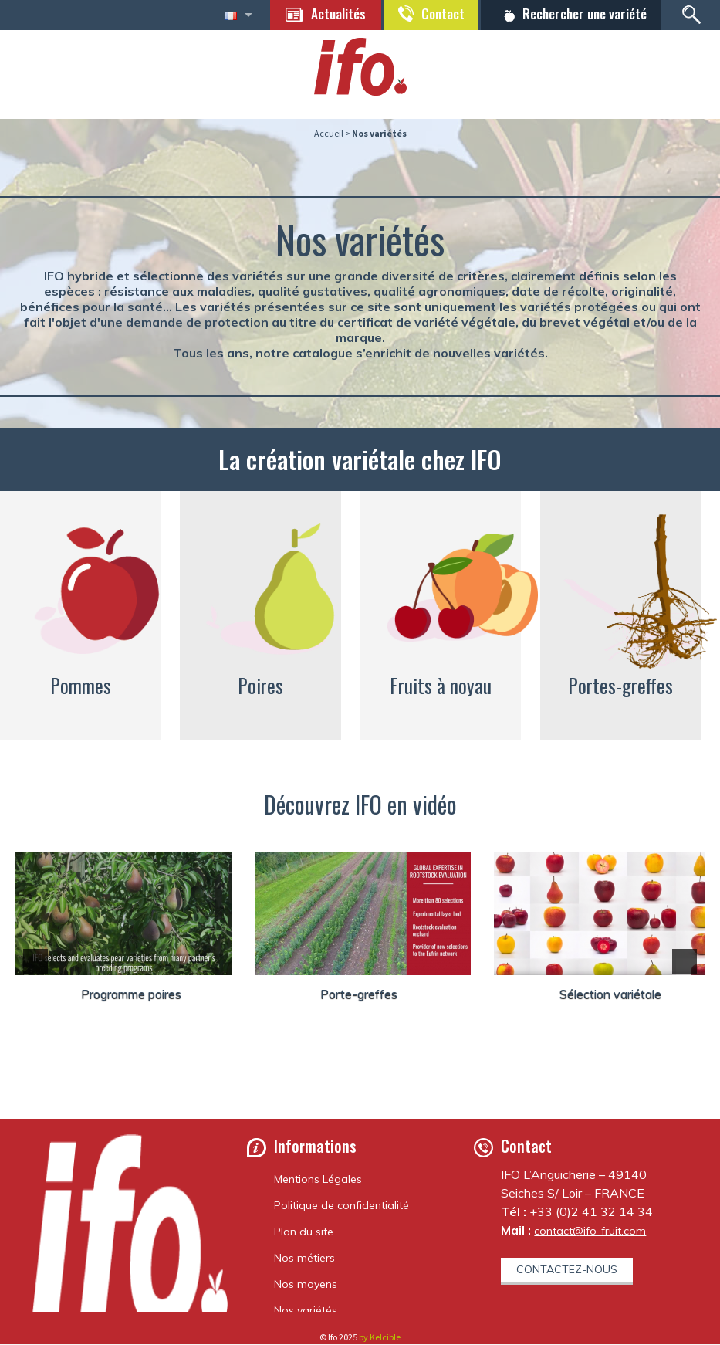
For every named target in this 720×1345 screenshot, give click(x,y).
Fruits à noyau (441, 686)
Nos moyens (305, 1285)
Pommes (80, 686)
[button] (35, 962)
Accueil (328, 134)
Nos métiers (304, 1258)
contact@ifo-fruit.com (590, 1231)
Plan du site (303, 1232)
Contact (436, 14)
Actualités (329, 14)
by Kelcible (380, 1337)
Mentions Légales (318, 1180)
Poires (260, 686)
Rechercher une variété (582, 14)
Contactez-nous (566, 1270)
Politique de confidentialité (341, 1206)
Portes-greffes (620, 686)
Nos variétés (305, 1311)
